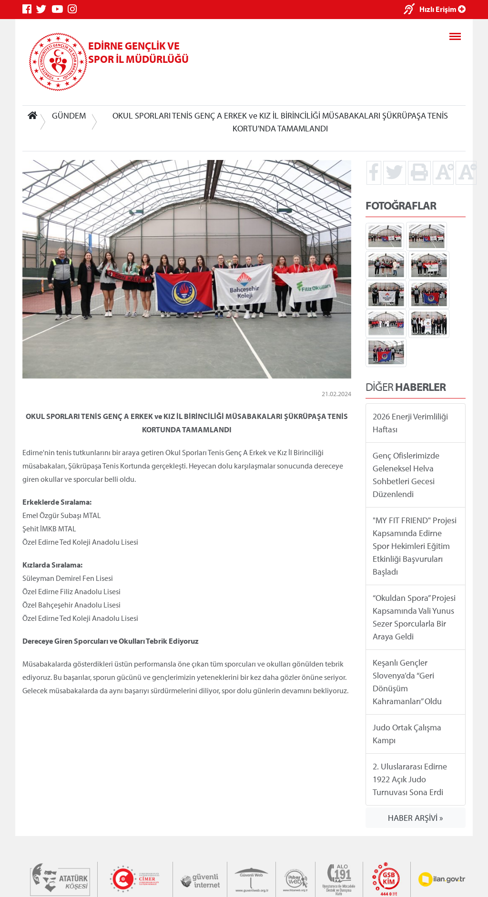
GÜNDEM (69, 115)
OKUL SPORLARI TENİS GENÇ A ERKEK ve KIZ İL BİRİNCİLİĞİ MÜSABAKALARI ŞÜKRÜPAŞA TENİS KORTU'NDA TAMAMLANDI (280, 122)
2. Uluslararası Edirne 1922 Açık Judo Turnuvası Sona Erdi (410, 779)
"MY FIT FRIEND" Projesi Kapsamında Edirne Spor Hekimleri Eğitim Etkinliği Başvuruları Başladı (415, 546)
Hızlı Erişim (442, 9)
